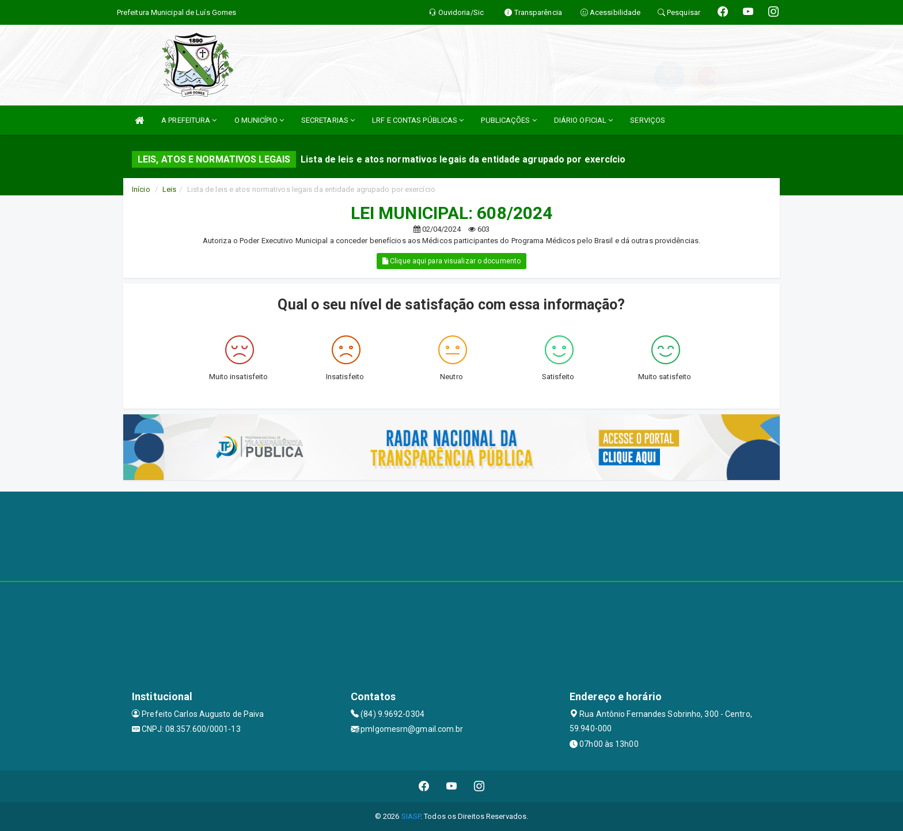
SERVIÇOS (647, 120)
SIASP (411, 816)
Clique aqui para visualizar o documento (451, 261)
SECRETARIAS (328, 120)
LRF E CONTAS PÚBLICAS (418, 120)
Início (141, 189)
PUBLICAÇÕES (508, 120)
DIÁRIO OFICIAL (583, 120)
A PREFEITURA (189, 120)
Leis (169, 189)
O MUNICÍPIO (259, 120)
